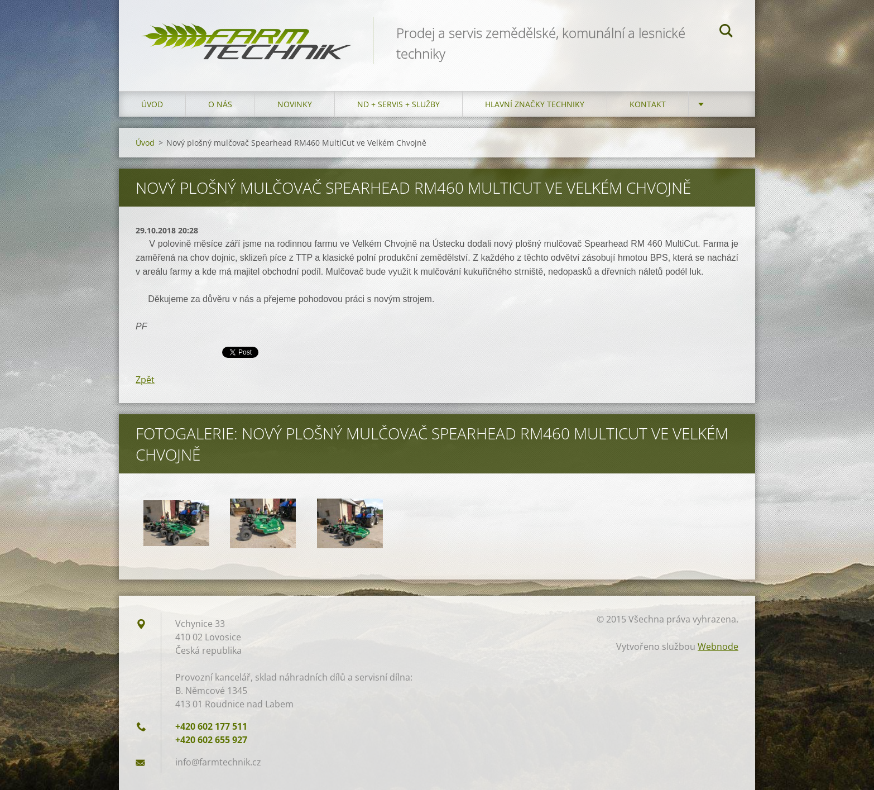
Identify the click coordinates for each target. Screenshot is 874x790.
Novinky (294, 104)
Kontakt (648, 104)
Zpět (145, 380)
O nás (220, 104)
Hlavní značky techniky (534, 104)
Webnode (718, 646)
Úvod (152, 104)
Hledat (726, 32)
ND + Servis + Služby (398, 104)
